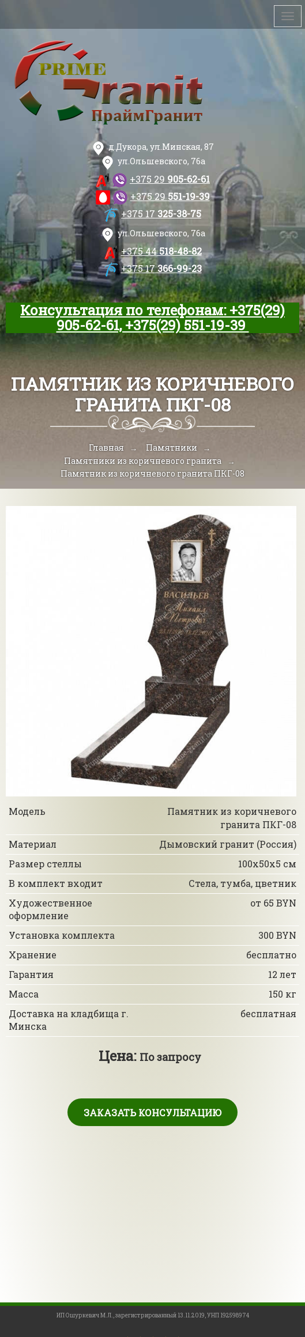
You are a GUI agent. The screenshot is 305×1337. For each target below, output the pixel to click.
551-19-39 (170, 196)
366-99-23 (161, 268)
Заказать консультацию (152, 1112)
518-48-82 (161, 251)
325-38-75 (161, 213)
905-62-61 (170, 179)
